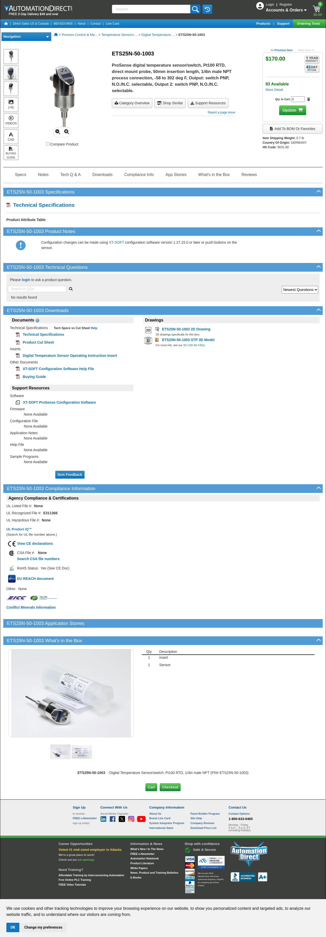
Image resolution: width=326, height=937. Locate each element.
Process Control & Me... (80, 35)
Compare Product (62, 144)
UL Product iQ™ (19, 529)
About (82, 23)
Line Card (112, 23)
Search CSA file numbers (38, 559)
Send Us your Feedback (108, 894)
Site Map (84, 894)
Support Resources (208, 103)
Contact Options (239, 796)
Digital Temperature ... (157, 35)
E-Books (135, 860)
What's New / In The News (147, 831)
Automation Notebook (144, 841)
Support (284, 23)
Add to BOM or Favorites (292, 129)
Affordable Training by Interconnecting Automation (91, 857)
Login (270, 4)
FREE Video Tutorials (72, 867)
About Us (155, 796)
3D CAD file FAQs (194, 345)
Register (285, 4)
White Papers (139, 850)
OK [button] (12, 927)
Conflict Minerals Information (31, 607)
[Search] (151, 9)
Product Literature (142, 845)
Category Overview (132, 103)
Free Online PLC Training (75, 862)
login (26, 280)
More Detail (274, 90)
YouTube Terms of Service (229, 894)
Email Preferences (159, 894)
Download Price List (203, 810)
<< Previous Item (281, 50)
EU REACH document (35, 579)
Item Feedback (70, 475)
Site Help (196, 800)
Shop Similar (170, 103)
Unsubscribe (135, 894)
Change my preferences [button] (43, 927)
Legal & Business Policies (192, 894)
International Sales (161, 810)
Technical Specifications (40, 205)
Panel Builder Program (205, 796)
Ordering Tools (309, 23)
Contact (95, 23)
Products (263, 23)
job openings (86, 842)
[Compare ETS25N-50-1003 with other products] (47, 143)
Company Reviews (202, 805)
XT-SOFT (116, 242)
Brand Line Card (159, 800)
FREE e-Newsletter (142, 836)
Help (93, 328)
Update (289, 110)
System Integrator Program (166, 805)
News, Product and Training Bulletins (154, 855)
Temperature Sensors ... (119, 35)
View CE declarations (35, 543)
